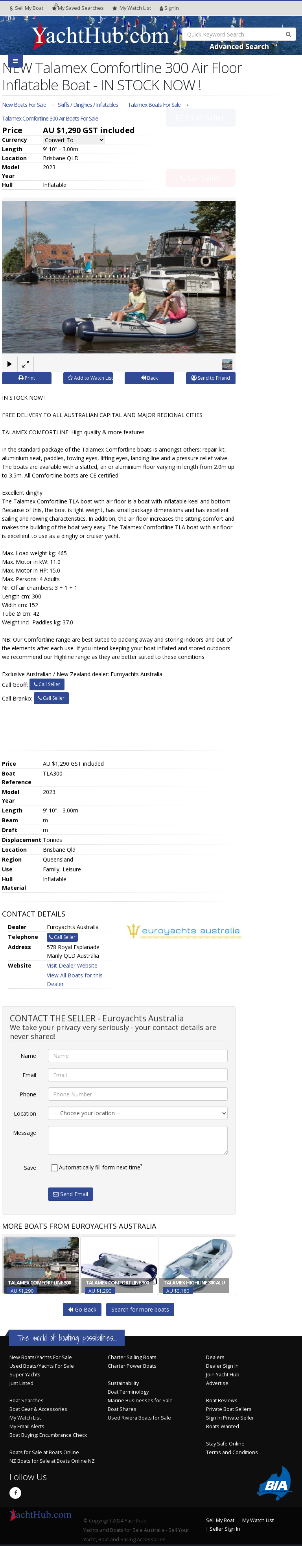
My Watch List (25, 1417)
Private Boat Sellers (229, 1408)
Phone (28, 1094)
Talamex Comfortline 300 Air (50, 118)
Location (25, 1113)
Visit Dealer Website (72, 965)
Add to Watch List (90, 378)
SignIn (169, 8)
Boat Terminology (128, 1391)
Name (28, 1055)
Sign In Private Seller (230, 1417)
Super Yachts (25, 1374)
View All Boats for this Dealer (75, 980)
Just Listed (21, 1383)
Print (26, 378)
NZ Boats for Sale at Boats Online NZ (52, 1460)
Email (29, 1075)
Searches (78, 8)
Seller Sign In (225, 1528)
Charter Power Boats (132, 1365)
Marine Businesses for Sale (140, 1400)
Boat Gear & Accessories (38, 1408)
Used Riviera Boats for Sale (139, 1417)
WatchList (131, 8)
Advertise (217, 1383)
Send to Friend (210, 378)
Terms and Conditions (232, 1452)
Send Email (70, 1194)
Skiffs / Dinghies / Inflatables (88, 104)
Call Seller (200, 160)
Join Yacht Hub (222, 1374)
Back (149, 378)
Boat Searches (26, 1400)
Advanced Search (239, 46)
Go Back (82, 1309)
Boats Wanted (222, 1426)
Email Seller (200, 134)
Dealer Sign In (222, 1365)
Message (24, 1132)
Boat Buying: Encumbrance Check (48, 1434)
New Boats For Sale (24, 104)
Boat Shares (122, 1408)
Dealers (215, 1357)
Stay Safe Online (225, 1443)
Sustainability (123, 1383)
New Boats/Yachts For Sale (40, 1357)
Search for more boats (140, 1309)
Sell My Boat (26, 8)
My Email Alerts (26, 1426)
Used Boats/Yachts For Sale (41, 1365)
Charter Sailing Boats (132, 1357)
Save (30, 1167)
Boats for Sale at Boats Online (44, 1452)
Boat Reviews (222, 1400)
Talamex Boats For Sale (154, 104)
